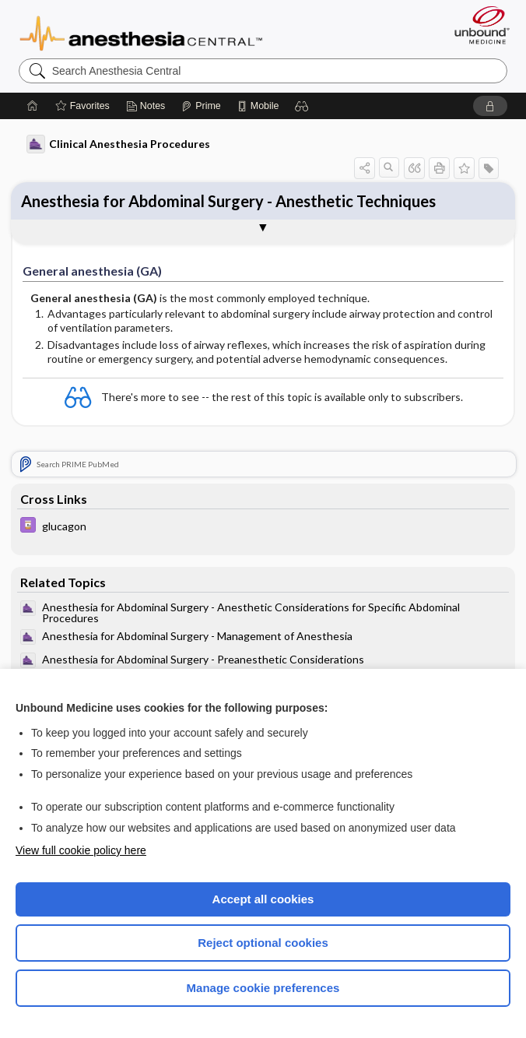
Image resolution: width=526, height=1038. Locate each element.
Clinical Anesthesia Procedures (118, 144)
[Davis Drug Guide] (263, 527)
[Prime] (200, 106)
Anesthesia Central (141, 32)
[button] (302, 106)
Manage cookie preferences (263, 987)
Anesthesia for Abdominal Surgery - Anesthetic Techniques (228, 201)
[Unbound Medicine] (477, 25)
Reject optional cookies (263, 942)
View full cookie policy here (81, 850)
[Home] (32, 106)
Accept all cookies (263, 899)
